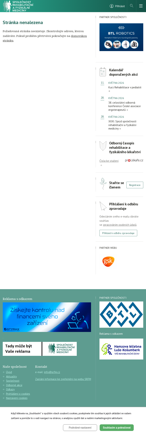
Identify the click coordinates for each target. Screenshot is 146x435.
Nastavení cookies (15, 398)
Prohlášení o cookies (16, 394)
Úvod (7, 372)
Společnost (11, 380)
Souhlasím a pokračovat (117, 427)
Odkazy (9, 389)
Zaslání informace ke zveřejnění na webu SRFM (63, 379)
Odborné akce (12, 385)
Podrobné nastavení (80, 427)
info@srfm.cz (52, 372)
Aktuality (10, 376)
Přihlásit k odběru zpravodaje (118, 233)
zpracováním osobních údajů (119, 225)
